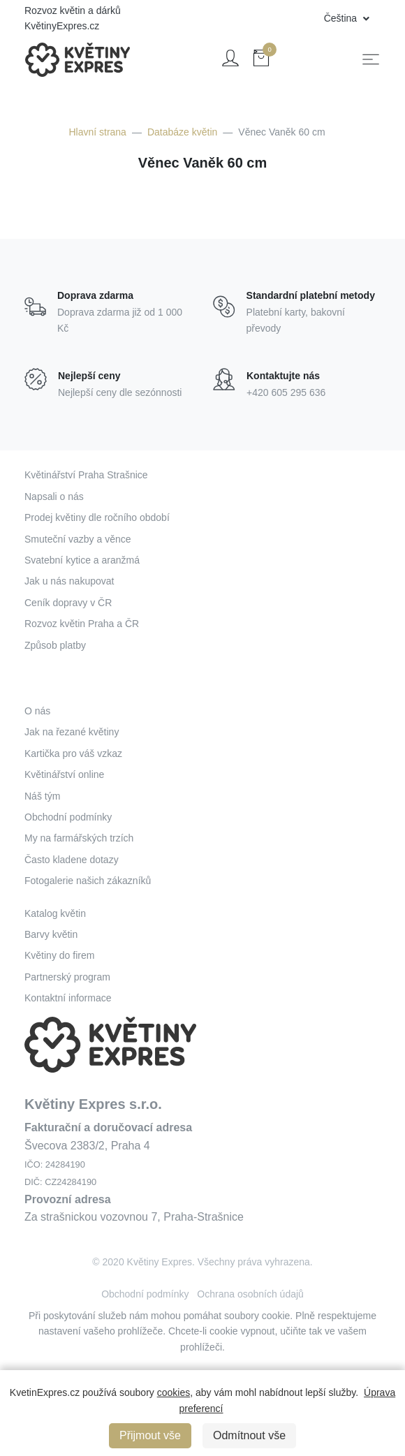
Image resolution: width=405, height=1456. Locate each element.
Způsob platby (55, 645)
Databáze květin (182, 132)
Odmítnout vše (249, 1435)
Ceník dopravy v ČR (68, 602)
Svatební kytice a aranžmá (82, 560)
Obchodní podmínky (68, 817)
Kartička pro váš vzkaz (73, 753)
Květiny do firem (59, 955)
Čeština (342, 18)
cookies (173, 1392)
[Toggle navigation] (371, 59)
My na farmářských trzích (78, 838)
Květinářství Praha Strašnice (86, 474)
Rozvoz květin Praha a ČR (81, 623)
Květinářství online (64, 774)
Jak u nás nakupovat (69, 581)
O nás (37, 710)
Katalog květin (55, 913)
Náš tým (42, 796)
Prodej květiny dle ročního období (97, 517)
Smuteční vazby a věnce (77, 539)
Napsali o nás (54, 496)
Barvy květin (51, 934)
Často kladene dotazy (71, 859)
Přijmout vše (150, 1435)
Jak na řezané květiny (71, 731)
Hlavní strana (97, 132)
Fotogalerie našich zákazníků (87, 880)
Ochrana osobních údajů (250, 1294)
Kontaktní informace (68, 997)
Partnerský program (67, 977)
